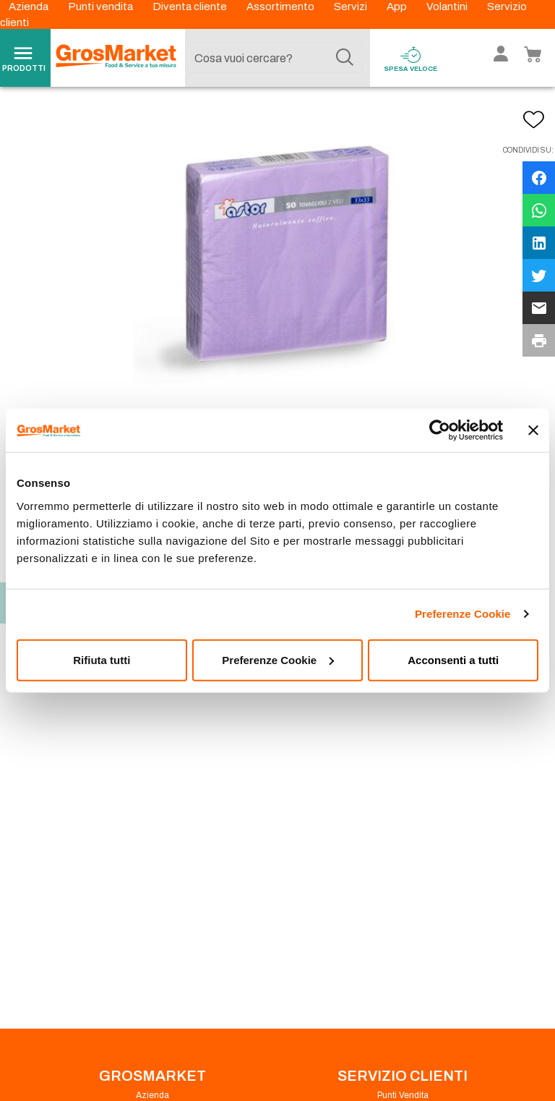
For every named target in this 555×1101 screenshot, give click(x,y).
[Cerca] (344, 58)
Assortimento (281, 6)
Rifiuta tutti (101, 659)
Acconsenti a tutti (453, 659)
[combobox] (274, 57)
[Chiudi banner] (533, 430)
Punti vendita (101, 6)
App (398, 6)
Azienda (30, 6)
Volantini (448, 6)
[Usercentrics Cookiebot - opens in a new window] (440, 430)
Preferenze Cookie (463, 614)
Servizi (351, 6)
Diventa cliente (190, 6)
